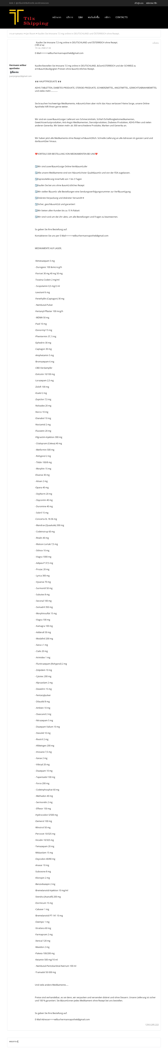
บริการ (69, 17)
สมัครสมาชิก (151, 3)
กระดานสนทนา (16, 33)
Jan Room (30, 33)
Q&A (80, 17)
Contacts (122, 17)
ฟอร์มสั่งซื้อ (93, 17)
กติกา (107, 17)
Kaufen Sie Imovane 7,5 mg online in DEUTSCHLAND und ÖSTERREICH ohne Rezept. (79, 33)
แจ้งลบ (156, 42)
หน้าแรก (56, 17)
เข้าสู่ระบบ (139, 3)
